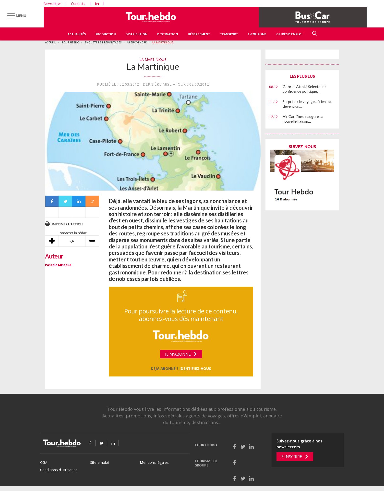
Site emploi (99, 462)
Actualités (77, 34)
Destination (167, 34)
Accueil (50, 42)
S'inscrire (291, 456)
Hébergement (199, 34)
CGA (43, 462)
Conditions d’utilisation (59, 469)
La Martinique (162, 42)
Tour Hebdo (70, 42)
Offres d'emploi (289, 34)
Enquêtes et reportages (103, 42)
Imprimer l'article (67, 224)
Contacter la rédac (72, 233)
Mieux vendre (137, 42)
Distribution (136, 34)
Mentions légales (154, 462)
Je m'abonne (178, 354)
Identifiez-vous (195, 368)
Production (106, 34)
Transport (229, 34)
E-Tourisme (257, 34)
